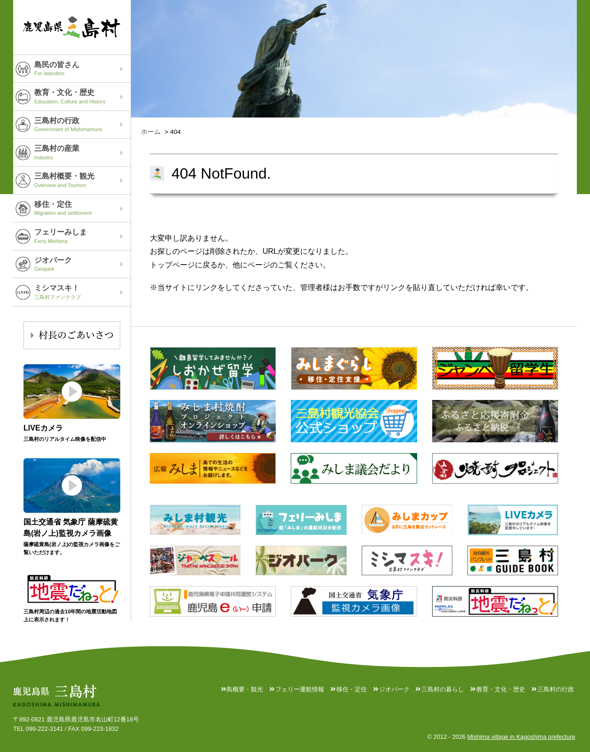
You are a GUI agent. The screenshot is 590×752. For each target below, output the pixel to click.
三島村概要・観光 (82, 180)
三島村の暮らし (442, 689)
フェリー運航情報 (299, 689)
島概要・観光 (244, 689)
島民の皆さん (82, 69)
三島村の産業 (82, 152)
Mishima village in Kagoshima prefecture (521, 736)
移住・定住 (82, 208)
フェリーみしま (82, 236)
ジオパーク (82, 264)
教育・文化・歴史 (82, 96)
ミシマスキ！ (82, 292)
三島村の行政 (82, 125)
